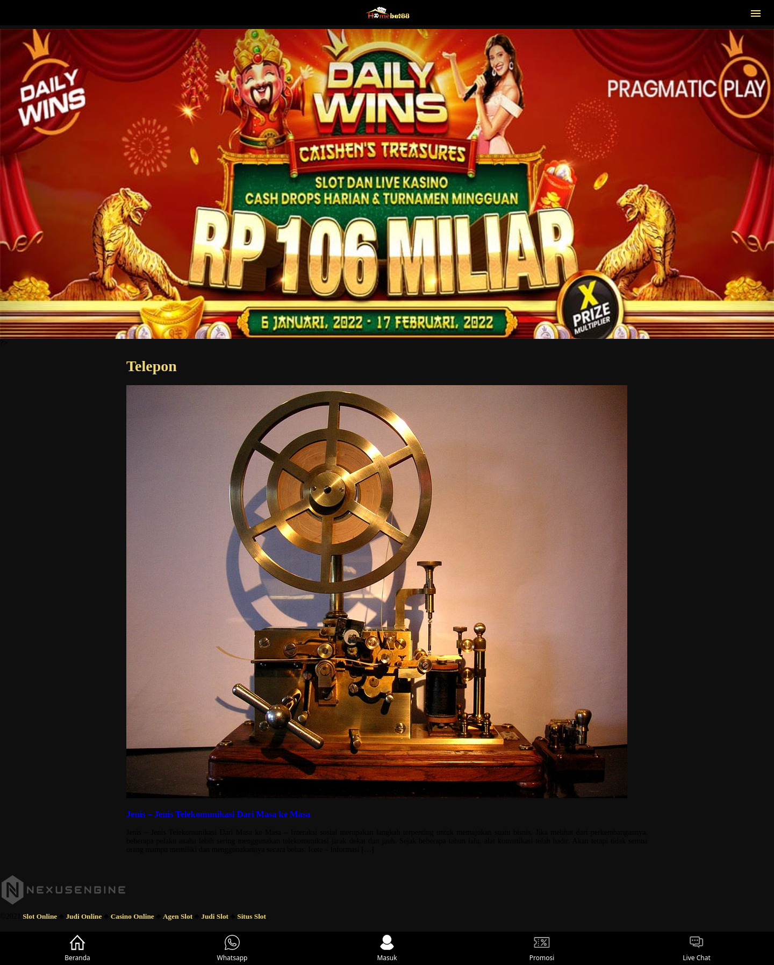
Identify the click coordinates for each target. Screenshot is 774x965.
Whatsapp (232, 948)
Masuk (387, 948)
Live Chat (696, 948)
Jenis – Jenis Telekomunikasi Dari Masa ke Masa (218, 814)
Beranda (77, 948)
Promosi (542, 948)
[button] (756, 12)
